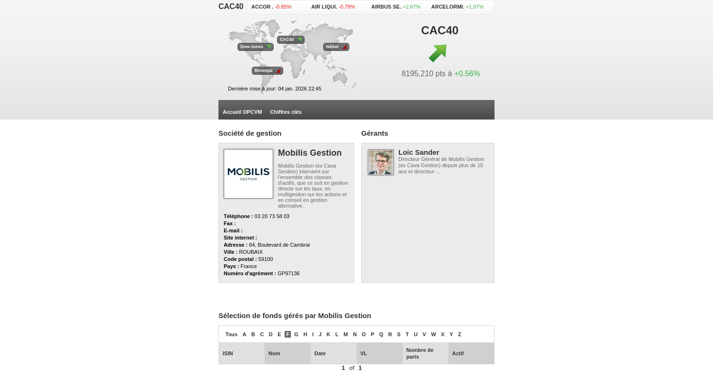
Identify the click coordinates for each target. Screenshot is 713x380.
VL (363, 353)
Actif (458, 353)
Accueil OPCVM (242, 112)
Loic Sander (418, 152)
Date (320, 353)
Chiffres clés (286, 112)
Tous (232, 334)
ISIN (228, 353)
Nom (274, 353)
